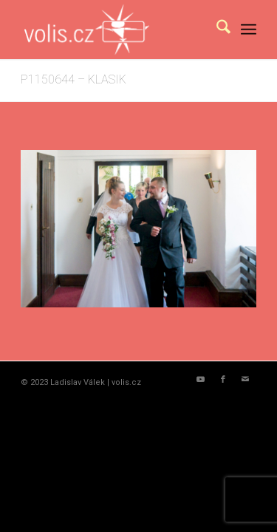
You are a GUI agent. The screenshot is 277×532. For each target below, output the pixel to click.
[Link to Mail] (245, 380)
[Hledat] (216, 29)
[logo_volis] (115, 29)
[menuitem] (216, 29)
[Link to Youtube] (201, 380)
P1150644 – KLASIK (73, 79)
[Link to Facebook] (223, 380)
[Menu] (248, 29)
